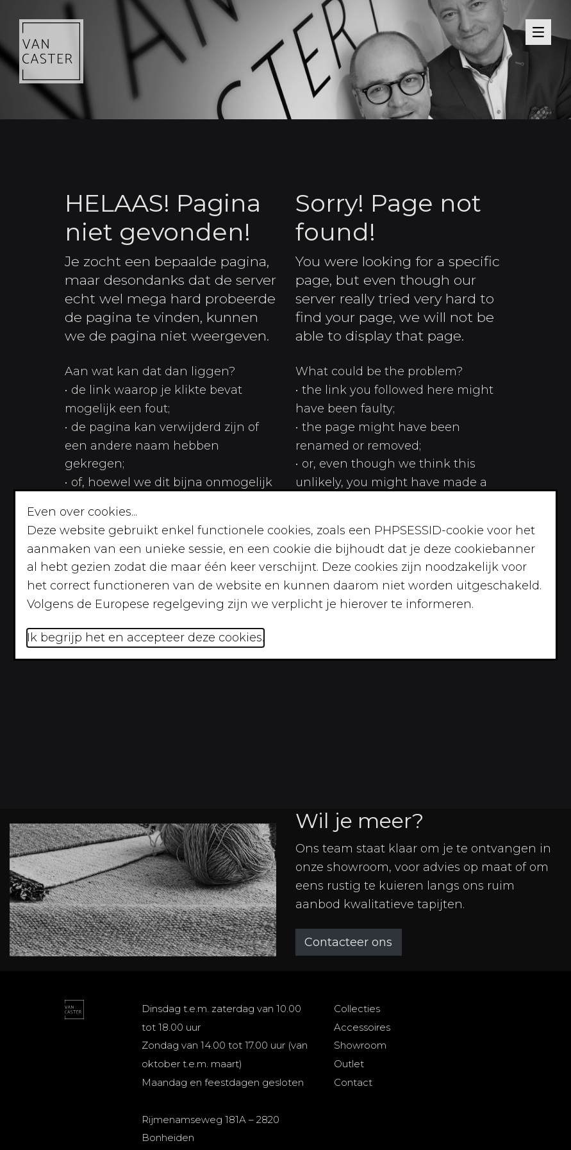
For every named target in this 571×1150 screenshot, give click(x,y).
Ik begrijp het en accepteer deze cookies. (145, 637)
